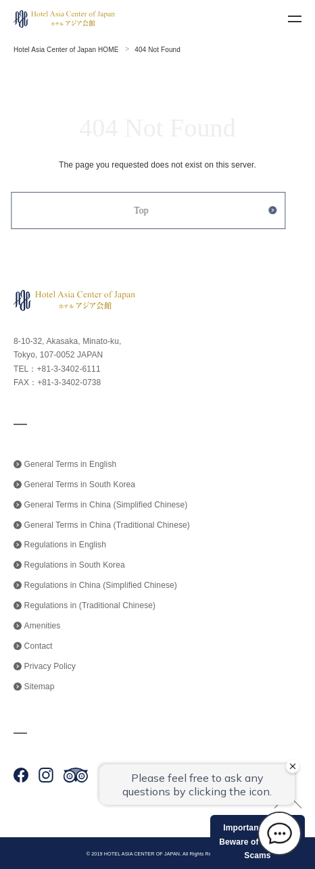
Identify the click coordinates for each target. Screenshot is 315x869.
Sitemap (39, 686)
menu (294, 18)
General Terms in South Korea (80, 484)
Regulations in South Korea (74, 565)
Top (135, 210)
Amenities (42, 625)
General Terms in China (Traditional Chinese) (107, 525)
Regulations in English (65, 544)
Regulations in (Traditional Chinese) (90, 605)
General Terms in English (70, 464)
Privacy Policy (50, 666)
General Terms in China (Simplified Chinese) (106, 505)
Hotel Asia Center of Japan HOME (66, 49)
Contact (38, 646)
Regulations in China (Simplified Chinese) (100, 585)
